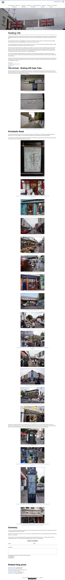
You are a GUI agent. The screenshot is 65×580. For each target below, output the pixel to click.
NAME (9, 543)
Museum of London (11, 573)
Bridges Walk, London (12, 567)
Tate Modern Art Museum (12, 572)
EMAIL (34, 543)
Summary (9, 66)
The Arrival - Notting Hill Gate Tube (14, 63)
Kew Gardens (10, 570)
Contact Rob (24, 577)
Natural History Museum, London (13, 569)
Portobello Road (11, 65)
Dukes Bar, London (11, 568)
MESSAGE (10, 547)
